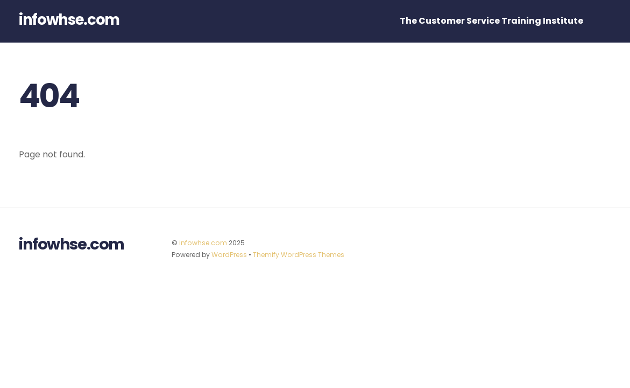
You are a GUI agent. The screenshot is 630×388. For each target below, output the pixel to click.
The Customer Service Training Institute (491, 21)
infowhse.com (203, 242)
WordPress (229, 254)
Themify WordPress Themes (298, 254)
